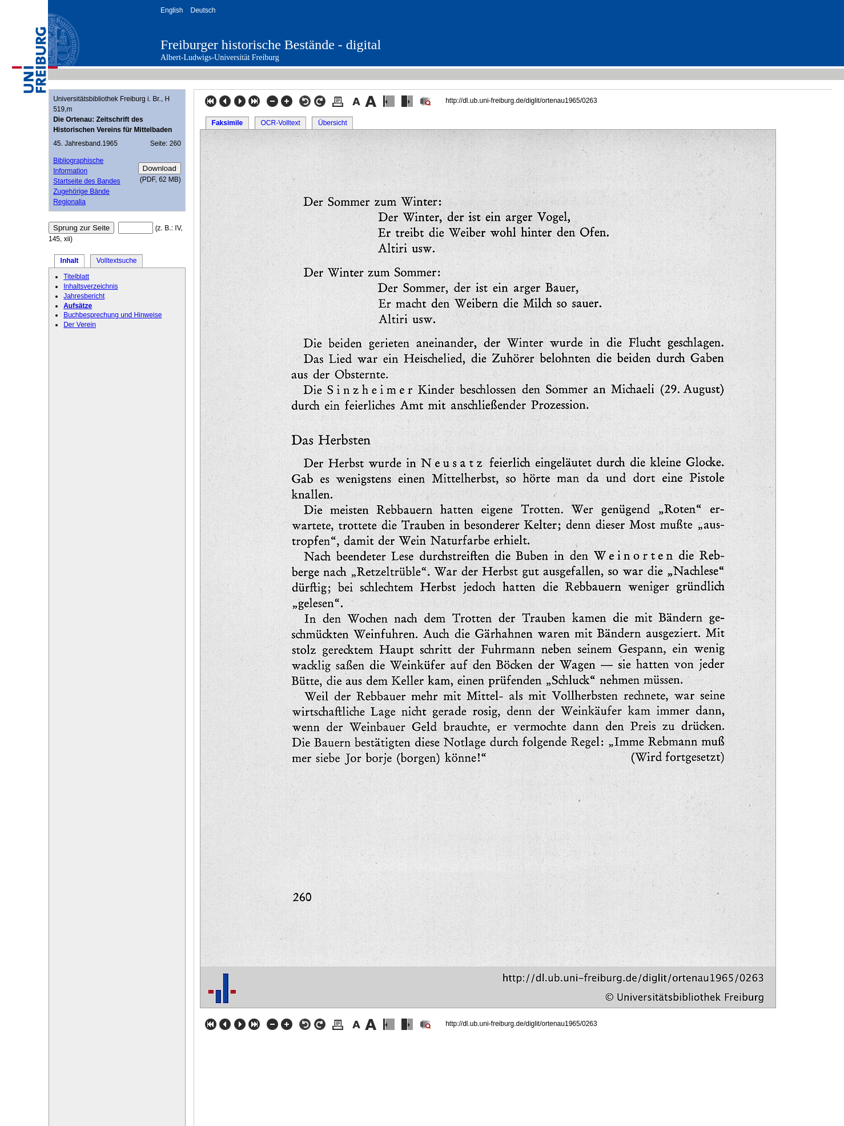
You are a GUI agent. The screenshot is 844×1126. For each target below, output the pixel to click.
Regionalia (69, 202)
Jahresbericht (84, 296)
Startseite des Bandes (86, 181)
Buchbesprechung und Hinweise (112, 315)
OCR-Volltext (280, 123)
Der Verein (79, 325)
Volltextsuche (117, 261)
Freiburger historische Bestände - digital (270, 44)
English (171, 10)
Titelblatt (76, 277)
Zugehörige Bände (81, 191)
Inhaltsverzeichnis (90, 286)
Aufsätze (77, 306)
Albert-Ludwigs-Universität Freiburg (219, 57)
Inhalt (70, 261)
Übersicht (332, 123)
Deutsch (202, 10)
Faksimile (227, 123)
